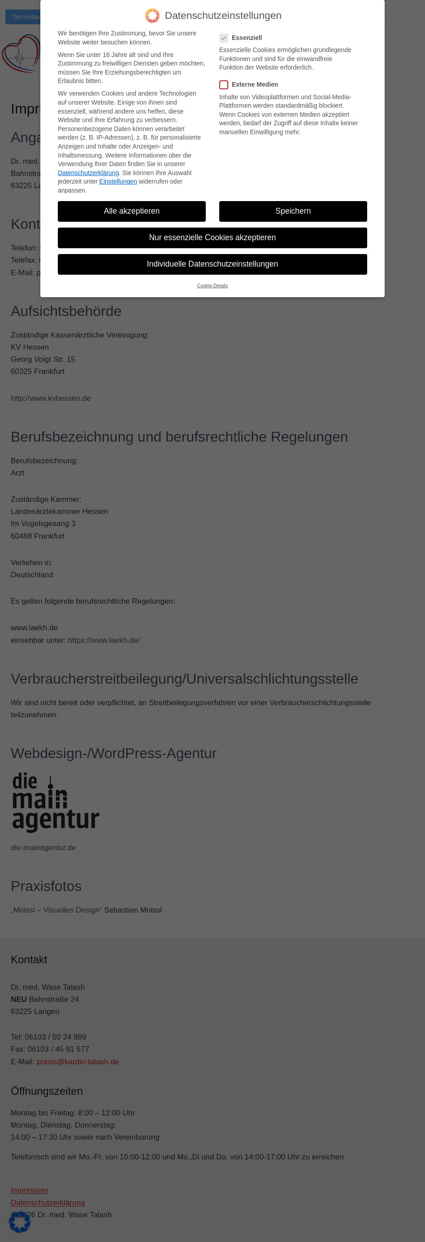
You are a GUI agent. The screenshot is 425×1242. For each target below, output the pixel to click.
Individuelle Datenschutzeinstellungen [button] (212, 258)
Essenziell (243, 31)
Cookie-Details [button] (212, 279)
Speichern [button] (293, 204)
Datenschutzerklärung (88, 166)
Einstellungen (118, 175)
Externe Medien (251, 79)
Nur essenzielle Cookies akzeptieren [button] (212, 231)
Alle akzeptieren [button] (132, 204)
